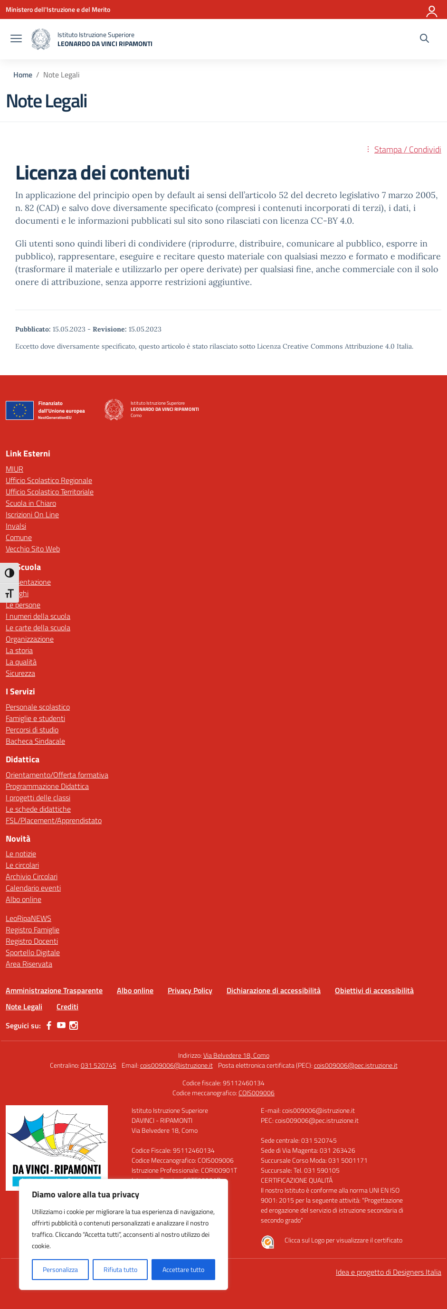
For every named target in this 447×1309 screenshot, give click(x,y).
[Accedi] (432, 9)
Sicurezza (20, 673)
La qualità (21, 661)
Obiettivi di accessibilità (374, 990)
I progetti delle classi (38, 797)
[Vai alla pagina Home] (22, 74)
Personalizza (60, 1269)
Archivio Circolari (31, 876)
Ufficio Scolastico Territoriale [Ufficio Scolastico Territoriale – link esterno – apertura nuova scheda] (50, 491)
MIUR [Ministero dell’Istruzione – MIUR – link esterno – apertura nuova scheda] (14, 468)
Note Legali (24, 1006)
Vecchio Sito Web (33, 548)
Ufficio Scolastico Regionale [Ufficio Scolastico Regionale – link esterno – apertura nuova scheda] (49, 480)
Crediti (67, 1006)
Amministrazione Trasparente (54, 990)
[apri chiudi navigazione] (16, 39)
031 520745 (98, 1065)
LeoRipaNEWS (28, 918)
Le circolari (22, 865)
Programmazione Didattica (47, 786)
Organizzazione (30, 639)
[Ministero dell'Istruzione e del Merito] (58, 9)
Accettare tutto (183, 1269)
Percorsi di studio (32, 729)
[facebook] (49, 1025)
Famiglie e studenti (35, 718)
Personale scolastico (38, 706)
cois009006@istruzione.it (176, 1065)
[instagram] (73, 1025)
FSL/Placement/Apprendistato (54, 820)
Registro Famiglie (32, 929)
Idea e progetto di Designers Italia (388, 1272)
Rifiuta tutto (120, 1269)
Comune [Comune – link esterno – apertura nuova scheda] (19, 537)
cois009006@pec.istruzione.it (356, 1065)
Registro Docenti (32, 941)
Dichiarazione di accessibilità (274, 990)
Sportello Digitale (33, 952)
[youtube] (61, 1025)
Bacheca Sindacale (35, 741)
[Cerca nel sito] (424, 39)
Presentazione (28, 582)
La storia (19, 650)
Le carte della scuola (38, 627)
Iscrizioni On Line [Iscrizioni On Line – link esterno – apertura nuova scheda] (32, 514)
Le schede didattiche (38, 809)
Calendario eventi (33, 887)
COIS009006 (256, 1093)
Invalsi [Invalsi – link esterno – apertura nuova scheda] (16, 525)
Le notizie (21, 853)
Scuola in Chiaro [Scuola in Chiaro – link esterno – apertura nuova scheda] (31, 503)
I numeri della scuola (38, 616)
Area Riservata (29, 963)
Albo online (23, 899)
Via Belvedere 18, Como (236, 1055)
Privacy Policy (190, 990)
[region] (123, 1234)
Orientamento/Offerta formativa (57, 774)
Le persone (23, 604)
